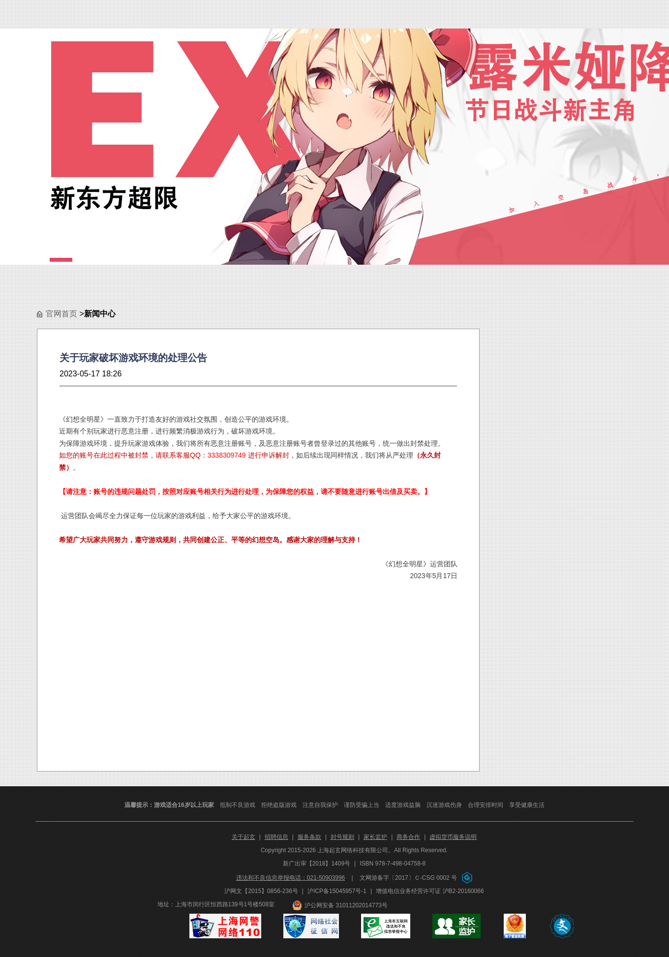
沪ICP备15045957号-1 (336, 891)
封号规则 (342, 837)
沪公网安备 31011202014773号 (346, 905)
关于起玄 (243, 837)
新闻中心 (100, 313)
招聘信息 (276, 837)
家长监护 (375, 837)
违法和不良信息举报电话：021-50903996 (290, 877)
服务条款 (309, 837)
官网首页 (61, 313)
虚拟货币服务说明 (453, 837)
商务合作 (408, 837)
